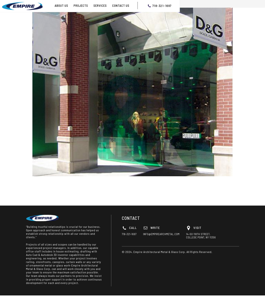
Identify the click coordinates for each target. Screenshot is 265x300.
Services (100, 5)
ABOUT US (61, 5)
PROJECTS (81, 5)
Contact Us (120, 5)
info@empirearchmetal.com (173, 234)
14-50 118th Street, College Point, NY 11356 (213, 235)
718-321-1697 (162, 5)
